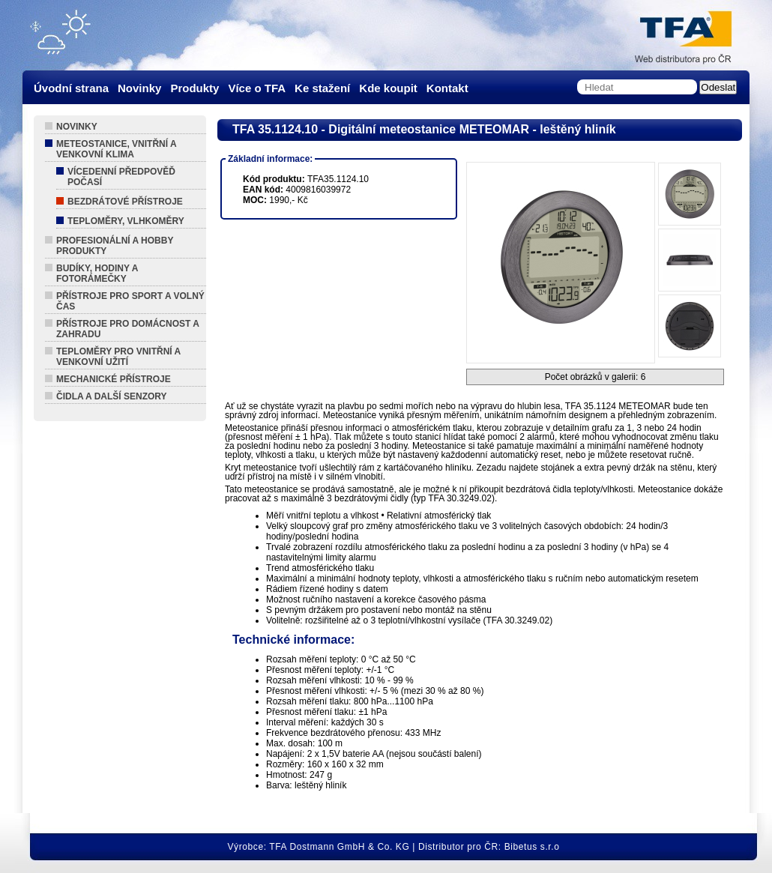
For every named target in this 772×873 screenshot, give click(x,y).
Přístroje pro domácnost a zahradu (127, 328)
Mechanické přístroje (113, 379)
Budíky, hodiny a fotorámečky (97, 273)
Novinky (76, 126)
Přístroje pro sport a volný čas (130, 301)
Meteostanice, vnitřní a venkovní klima (116, 149)
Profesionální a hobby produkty (114, 245)
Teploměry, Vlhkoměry (125, 221)
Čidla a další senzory (111, 396)
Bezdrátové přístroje (125, 201)
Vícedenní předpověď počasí (121, 176)
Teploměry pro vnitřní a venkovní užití (118, 356)
